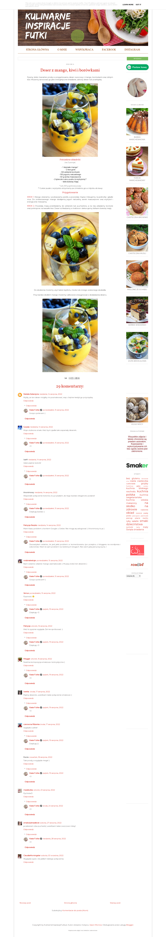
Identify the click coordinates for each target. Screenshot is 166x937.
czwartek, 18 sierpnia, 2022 (40, 757)
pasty (146, 513)
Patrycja (26, 626)
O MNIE (62, 50)
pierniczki (144, 516)
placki (137, 518)
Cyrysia (26, 427)
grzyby (144, 483)
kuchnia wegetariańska (137, 496)
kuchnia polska (137, 493)
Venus (26, 593)
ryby (128, 521)
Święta (129, 529)
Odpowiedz (28, 401)
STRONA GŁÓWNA (37, 50)
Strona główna (70, 903)
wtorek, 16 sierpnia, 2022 (41, 626)
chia (127, 481)
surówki (129, 527)
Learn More (128, 5)
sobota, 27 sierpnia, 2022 (50, 823)
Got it (138, 5)
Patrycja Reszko (30, 525)
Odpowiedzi (31, 406)
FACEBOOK (109, 50)
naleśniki (144, 510)
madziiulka (28, 790)
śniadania (139, 529)
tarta (138, 527)
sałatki (135, 521)
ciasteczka (142, 481)
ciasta (133, 481)
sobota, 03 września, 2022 (52, 855)
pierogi (129, 518)
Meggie (26, 659)
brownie (145, 479)
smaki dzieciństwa (137, 522)
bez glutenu (133, 478)
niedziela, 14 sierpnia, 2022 (50, 394)
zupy (145, 527)
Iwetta (26, 692)
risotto (145, 518)
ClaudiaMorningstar (31, 855)
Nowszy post (25, 903)
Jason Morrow (95, 925)
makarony (131, 503)
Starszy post (115, 903)
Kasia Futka (34, 410)
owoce (139, 513)
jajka (138, 486)
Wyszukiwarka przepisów (137, 538)
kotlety (146, 486)
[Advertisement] (137, 379)
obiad (130, 512)
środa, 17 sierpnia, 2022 (40, 692)
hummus (129, 486)
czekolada (130, 483)
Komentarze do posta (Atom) (75, 910)
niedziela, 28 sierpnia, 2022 (54, 839)
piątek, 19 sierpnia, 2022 (53, 609)
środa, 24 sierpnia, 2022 (53, 806)
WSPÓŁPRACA (84, 50)
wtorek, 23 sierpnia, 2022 (44, 790)
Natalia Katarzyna (31, 394)
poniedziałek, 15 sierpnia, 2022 (56, 410)
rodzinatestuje (29, 560)
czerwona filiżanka (31, 724)
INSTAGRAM (132, 50)
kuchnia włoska (137, 500)
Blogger (129, 925)
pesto (128, 516)
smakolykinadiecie (31, 823)
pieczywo (136, 516)
